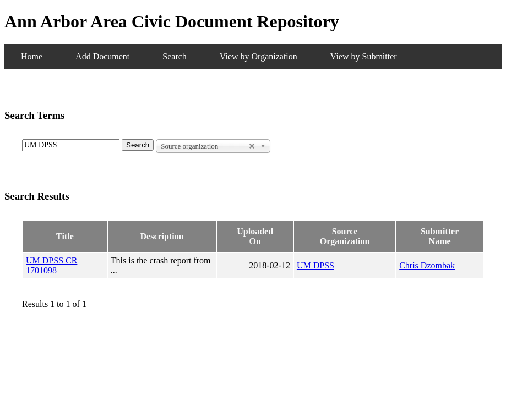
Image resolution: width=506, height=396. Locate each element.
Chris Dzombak (427, 265)
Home (31, 56)
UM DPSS (315, 265)
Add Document (102, 56)
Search (174, 56)
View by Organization (258, 56)
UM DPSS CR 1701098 (51, 265)
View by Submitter (363, 56)
